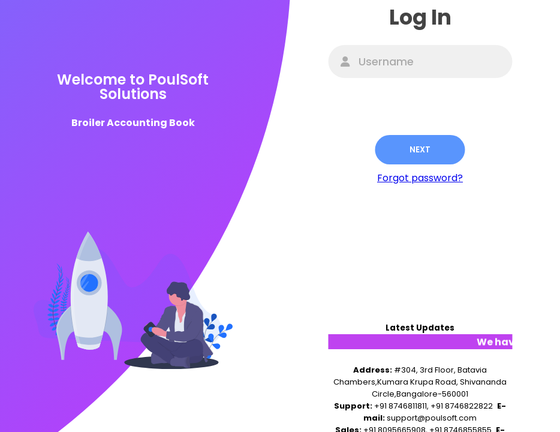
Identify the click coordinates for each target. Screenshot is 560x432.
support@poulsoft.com (432, 418)
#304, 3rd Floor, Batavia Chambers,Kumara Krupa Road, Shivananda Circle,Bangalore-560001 (420, 382)
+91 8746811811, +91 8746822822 (433, 406)
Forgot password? (420, 178)
